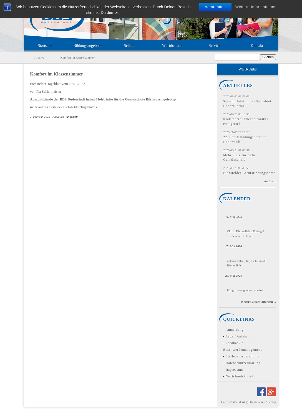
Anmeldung (234, 330)
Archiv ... (270, 181)
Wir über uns (172, 46)
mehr (33, 107)
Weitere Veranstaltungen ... (258, 301)
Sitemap (271, 402)
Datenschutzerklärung (243, 363)
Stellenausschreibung (243, 356)
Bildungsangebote (87, 46)
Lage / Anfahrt (237, 336)
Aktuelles (58, 116)
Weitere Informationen (256, 7)
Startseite (45, 46)
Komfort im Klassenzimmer (56, 74)
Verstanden (215, 7)
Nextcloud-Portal (239, 376)
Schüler (130, 46)
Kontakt (257, 46)
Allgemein (72, 116)
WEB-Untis (247, 69)
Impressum (234, 370)
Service (214, 46)
